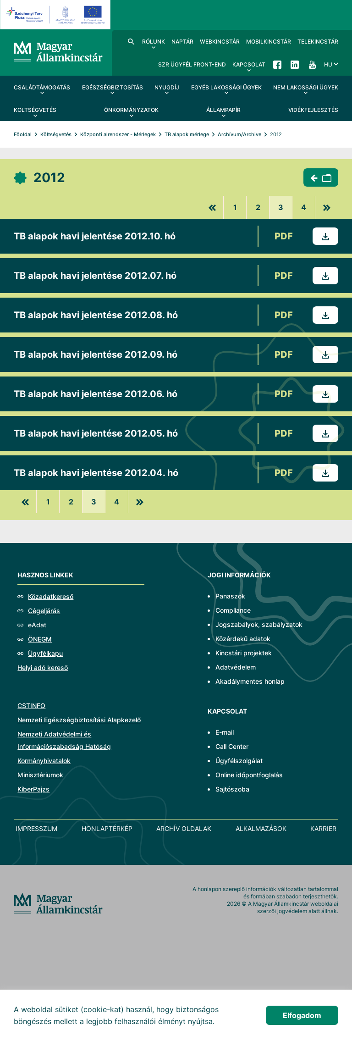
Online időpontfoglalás (249, 775)
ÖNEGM (40, 639)
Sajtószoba (232, 789)
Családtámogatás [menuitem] (42, 87)
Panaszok (230, 596)
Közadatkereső (50, 596)
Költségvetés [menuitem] (35, 109)
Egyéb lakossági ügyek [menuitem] (226, 87)
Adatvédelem (235, 667)
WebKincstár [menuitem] (220, 41)
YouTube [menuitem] (312, 64)
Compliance (233, 610)
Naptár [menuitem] (182, 41)
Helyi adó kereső (42, 667)
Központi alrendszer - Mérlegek (118, 134)
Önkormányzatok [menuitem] (131, 109)
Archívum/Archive (239, 134)
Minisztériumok (40, 775)
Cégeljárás (44, 611)
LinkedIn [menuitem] (294, 64)
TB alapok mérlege (187, 134)
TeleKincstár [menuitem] (317, 41)
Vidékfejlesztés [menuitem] (313, 109)
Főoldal (23, 134)
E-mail (224, 732)
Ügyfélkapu (45, 653)
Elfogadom (302, 1015)
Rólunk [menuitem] (153, 41)
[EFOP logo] (56, 14)
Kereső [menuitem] (131, 41)
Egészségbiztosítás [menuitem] (112, 87)
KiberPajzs (33, 789)
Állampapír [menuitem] (223, 109)
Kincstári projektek (243, 653)
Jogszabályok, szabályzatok (258, 624)
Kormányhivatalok (44, 760)
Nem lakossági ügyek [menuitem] (305, 87)
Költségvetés (56, 134)
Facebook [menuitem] (277, 64)
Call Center (231, 746)
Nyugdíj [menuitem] (166, 87)
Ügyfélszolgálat (239, 760)
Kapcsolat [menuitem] (248, 64)
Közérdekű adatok (242, 638)
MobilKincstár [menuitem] (268, 41)
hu (328, 64)
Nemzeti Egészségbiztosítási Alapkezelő (79, 720)
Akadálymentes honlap (250, 681)
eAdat (37, 625)
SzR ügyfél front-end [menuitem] (192, 64)
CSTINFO (31, 705)
